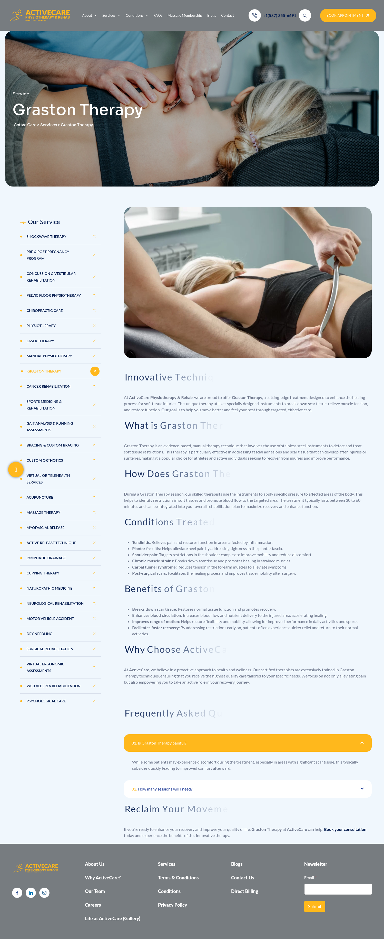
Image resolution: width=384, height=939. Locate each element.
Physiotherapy (41, 325)
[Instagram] (44, 893)
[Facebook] (17, 893)
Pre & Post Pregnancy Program (48, 255)
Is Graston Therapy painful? (159, 742)
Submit (314, 906)
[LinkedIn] (31, 893)
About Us (94, 864)
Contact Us (242, 877)
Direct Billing (244, 891)
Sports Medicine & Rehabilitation (44, 404)
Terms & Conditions (178, 877)
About (89, 15)
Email (310, 877)
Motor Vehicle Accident (50, 618)
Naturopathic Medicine (50, 588)
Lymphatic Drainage (46, 558)
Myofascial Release (46, 527)
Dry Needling (40, 633)
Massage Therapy (43, 512)
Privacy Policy (172, 905)
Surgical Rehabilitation (50, 649)
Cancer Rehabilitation (49, 386)
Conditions (137, 15)
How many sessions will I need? (162, 788)
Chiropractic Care (45, 310)
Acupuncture (40, 497)
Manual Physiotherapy (49, 356)
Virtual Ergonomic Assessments (45, 667)
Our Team (95, 891)
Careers (93, 905)
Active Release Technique (51, 543)
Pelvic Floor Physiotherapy (54, 295)
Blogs (211, 15)
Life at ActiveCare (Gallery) (112, 918)
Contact (227, 15)
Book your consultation (345, 829)
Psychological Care (46, 701)
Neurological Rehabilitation (55, 603)
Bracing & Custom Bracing (53, 445)
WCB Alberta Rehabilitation (54, 686)
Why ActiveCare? (103, 877)
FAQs (158, 15)
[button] (247, 743)
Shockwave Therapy (46, 236)
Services (111, 15)
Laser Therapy (40, 341)
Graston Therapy (44, 371)
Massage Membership (185, 15)
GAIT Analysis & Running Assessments (50, 426)
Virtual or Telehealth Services (48, 478)
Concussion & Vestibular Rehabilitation (51, 276)
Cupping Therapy (43, 573)
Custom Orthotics (45, 460)
